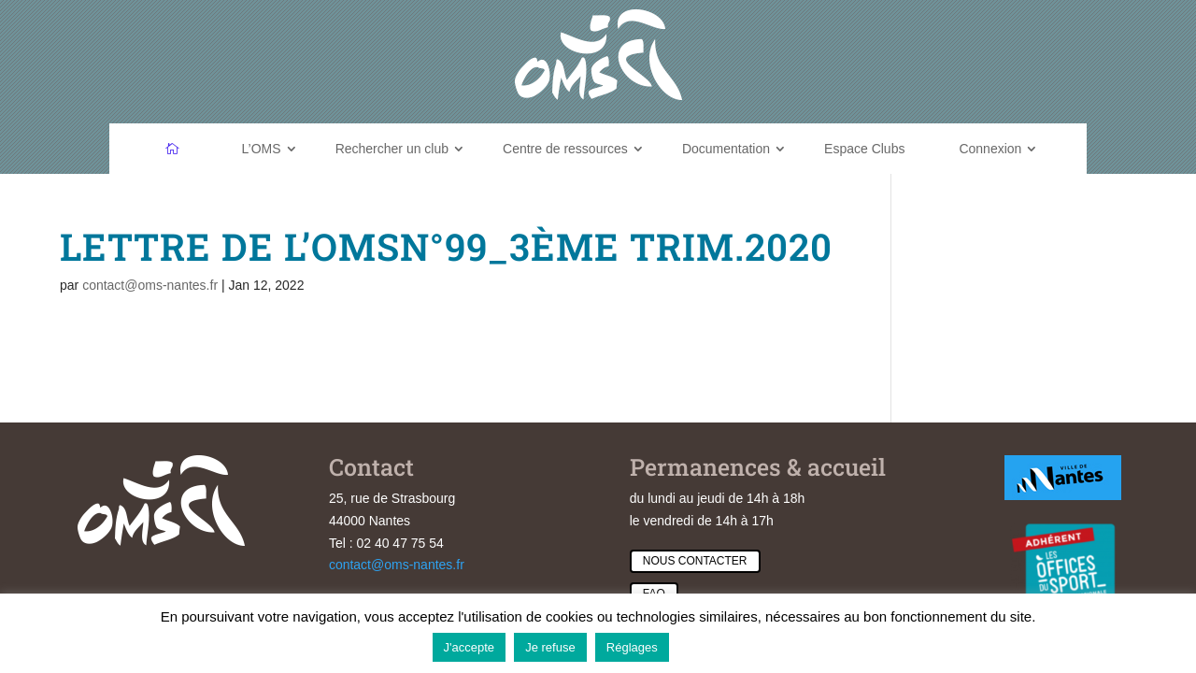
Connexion (990, 148)
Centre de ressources (565, 148)
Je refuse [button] (550, 647)
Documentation (726, 148)
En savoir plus (721, 646)
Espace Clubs (864, 148)
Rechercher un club (391, 148)
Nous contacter (695, 560)
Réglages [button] (632, 647)
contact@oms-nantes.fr (150, 285)
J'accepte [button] (469, 647)
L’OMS (261, 148)
